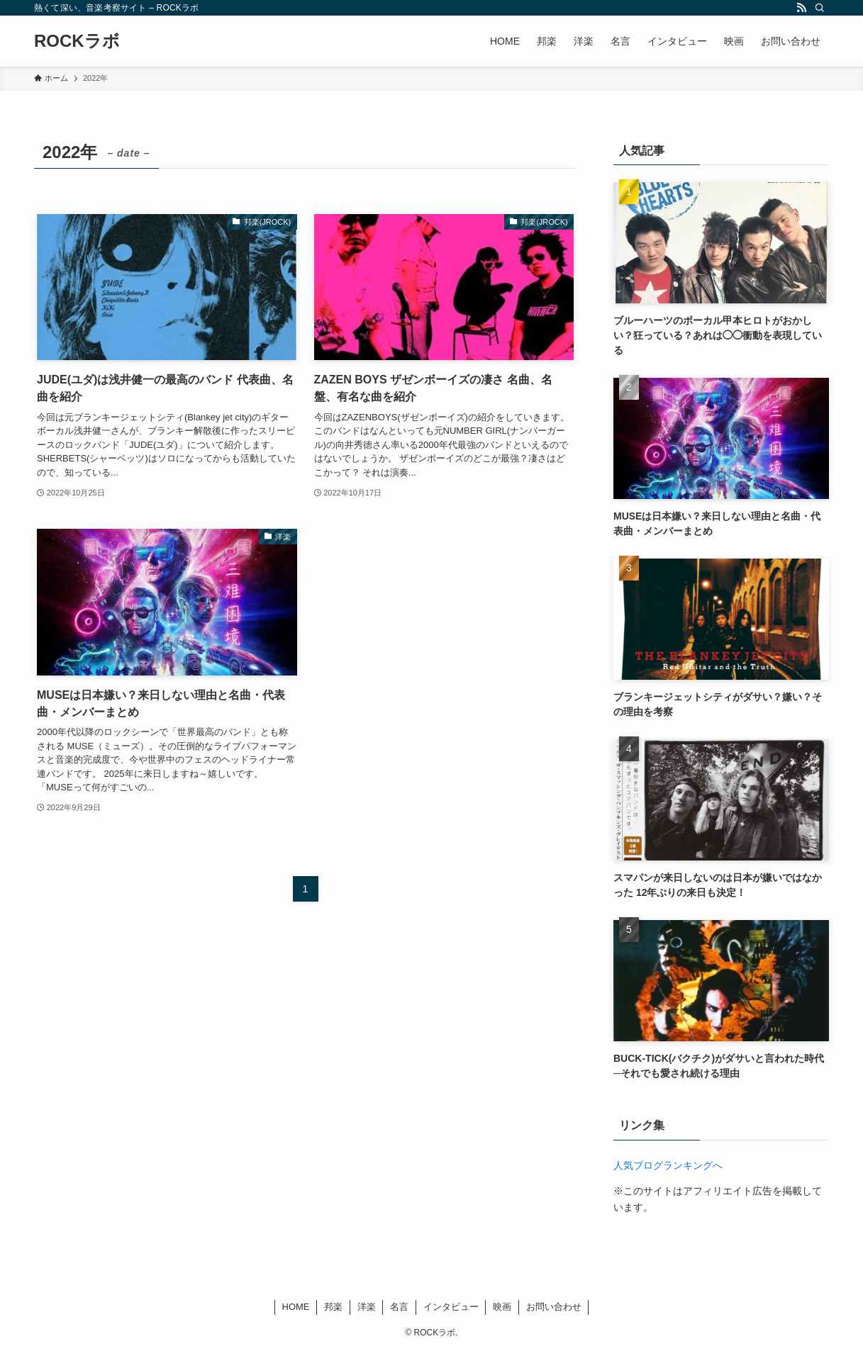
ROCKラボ (77, 41)
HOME (296, 1306)
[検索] (820, 8)
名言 (399, 1306)
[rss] (801, 8)
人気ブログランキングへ (668, 1165)
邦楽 (333, 1306)
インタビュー (451, 1306)
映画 (502, 1306)
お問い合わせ (553, 1306)
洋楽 (366, 1306)
